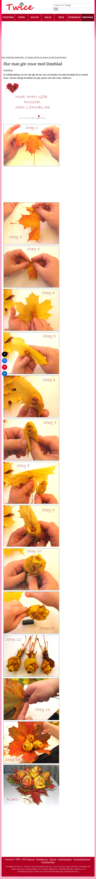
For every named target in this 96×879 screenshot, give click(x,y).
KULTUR (35, 17)
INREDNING (87, 17)
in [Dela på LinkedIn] (4, 373)
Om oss (53, 859)
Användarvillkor (48, 862)
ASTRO (21, 17)
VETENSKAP (74, 17)
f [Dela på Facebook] (4, 360)
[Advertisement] (48, 38)
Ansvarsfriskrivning (81, 859)
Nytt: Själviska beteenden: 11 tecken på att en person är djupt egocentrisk (34, 57)
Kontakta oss (42, 859)
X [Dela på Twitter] (4, 354)
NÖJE (61, 17)
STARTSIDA (8, 17)
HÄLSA (47, 17)
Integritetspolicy (65, 859)
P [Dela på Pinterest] (4, 367)
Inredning (8, 70)
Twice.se (30, 859)
